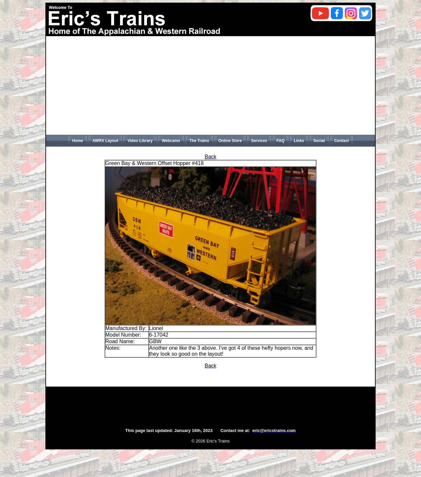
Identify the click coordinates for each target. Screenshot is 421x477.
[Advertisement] (210, 85)
